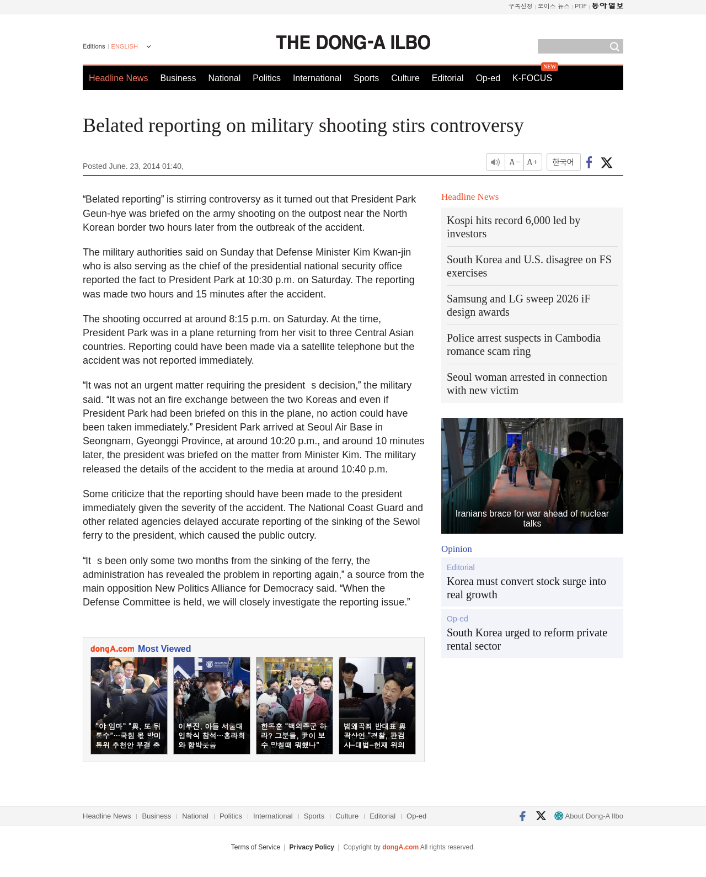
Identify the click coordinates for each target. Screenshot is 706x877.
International (317, 78)
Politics (267, 78)
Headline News (118, 78)
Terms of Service (255, 847)
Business (178, 78)
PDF (581, 6)
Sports (366, 78)
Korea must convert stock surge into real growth (526, 587)
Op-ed (488, 78)
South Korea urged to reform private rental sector (527, 639)
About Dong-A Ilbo (588, 816)
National (224, 78)
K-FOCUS (532, 78)
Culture (405, 78)
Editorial (448, 78)
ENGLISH (124, 46)
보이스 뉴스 (554, 6)
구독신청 (521, 6)
